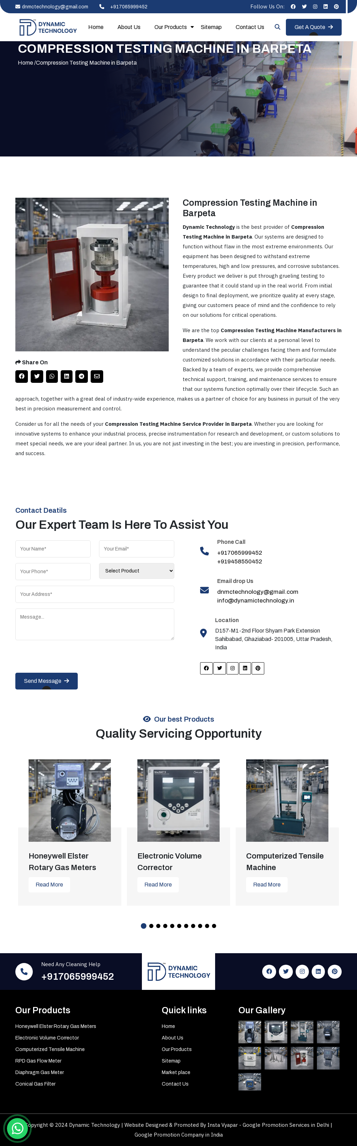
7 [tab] (186, 926)
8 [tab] (193, 926)
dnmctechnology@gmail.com (51, 6)
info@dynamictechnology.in (255, 600)
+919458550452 (239, 561)
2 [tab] (151, 926)
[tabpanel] (69, 827)
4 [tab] (165, 926)
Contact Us (250, 27)
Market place (176, 1072)
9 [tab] (200, 926)
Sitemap (211, 27)
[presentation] (68, 659)
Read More (49, 885)
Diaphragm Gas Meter (39, 1072)
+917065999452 (121, 6)
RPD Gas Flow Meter (38, 1061)
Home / (27, 63)
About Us (128, 27)
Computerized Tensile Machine (50, 1049)
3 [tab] (158, 926)
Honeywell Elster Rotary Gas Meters (55, 1026)
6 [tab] (179, 926)
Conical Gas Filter (35, 1084)
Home (96, 27)
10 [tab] (207, 926)
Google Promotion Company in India (179, 1134)
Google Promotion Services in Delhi (287, 1125)
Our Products (170, 27)
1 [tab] (143, 926)
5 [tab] (172, 926)
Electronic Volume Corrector (47, 1038)
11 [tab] (214, 926)
